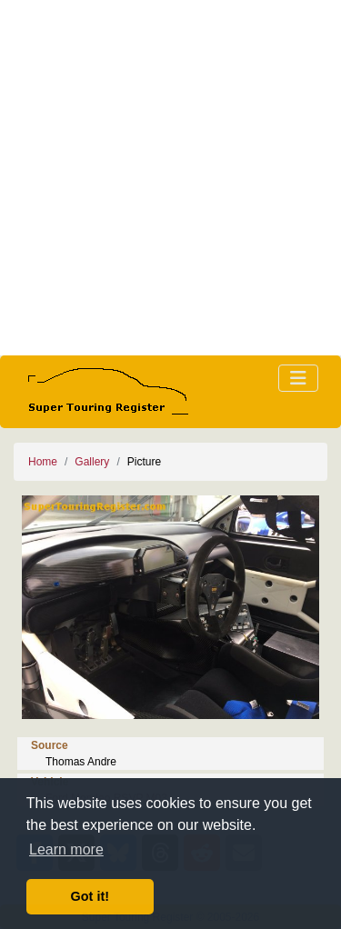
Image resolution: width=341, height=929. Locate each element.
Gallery (92, 461)
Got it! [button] (90, 896)
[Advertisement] (170, 177)
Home (42, 461)
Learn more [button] (66, 849)
